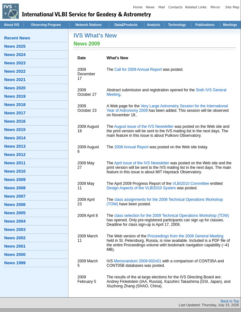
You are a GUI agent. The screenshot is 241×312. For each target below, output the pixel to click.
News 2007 (15, 196)
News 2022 (15, 71)
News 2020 (15, 88)
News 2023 (15, 63)
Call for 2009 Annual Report (138, 69)
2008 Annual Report (131, 147)
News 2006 (15, 204)
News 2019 (15, 96)
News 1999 (15, 262)
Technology (177, 25)
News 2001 (15, 246)
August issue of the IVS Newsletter (144, 126)
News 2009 (15, 179)
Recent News (17, 38)
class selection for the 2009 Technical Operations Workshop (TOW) (171, 215)
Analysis (153, 25)
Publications (204, 25)
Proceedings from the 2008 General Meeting (185, 236)
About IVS (11, 25)
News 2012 (15, 154)
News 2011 (15, 162)
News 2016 (15, 121)
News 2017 (15, 113)
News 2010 (15, 171)
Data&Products (126, 25)
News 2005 (15, 212)
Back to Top (230, 301)
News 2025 (15, 46)
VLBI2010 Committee (191, 183)
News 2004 (15, 221)
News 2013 (15, 146)
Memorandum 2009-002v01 (137, 261)
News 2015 (15, 129)
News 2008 (15, 187)
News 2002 (15, 237)
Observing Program (46, 25)
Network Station (88, 25)
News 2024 (15, 54)
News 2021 (15, 79)
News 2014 (15, 137)
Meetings (230, 25)
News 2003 (15, 229)
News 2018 (15, 104)
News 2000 (15, 254)
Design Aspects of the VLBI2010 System (141, 188)
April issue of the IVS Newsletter (141, 163)
